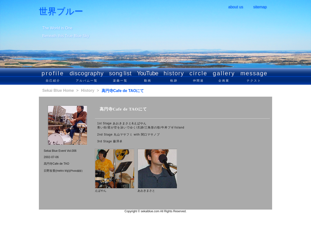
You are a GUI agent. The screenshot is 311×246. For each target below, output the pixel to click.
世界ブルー (61, 11)
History (87, 90)
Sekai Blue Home (58, 90)
